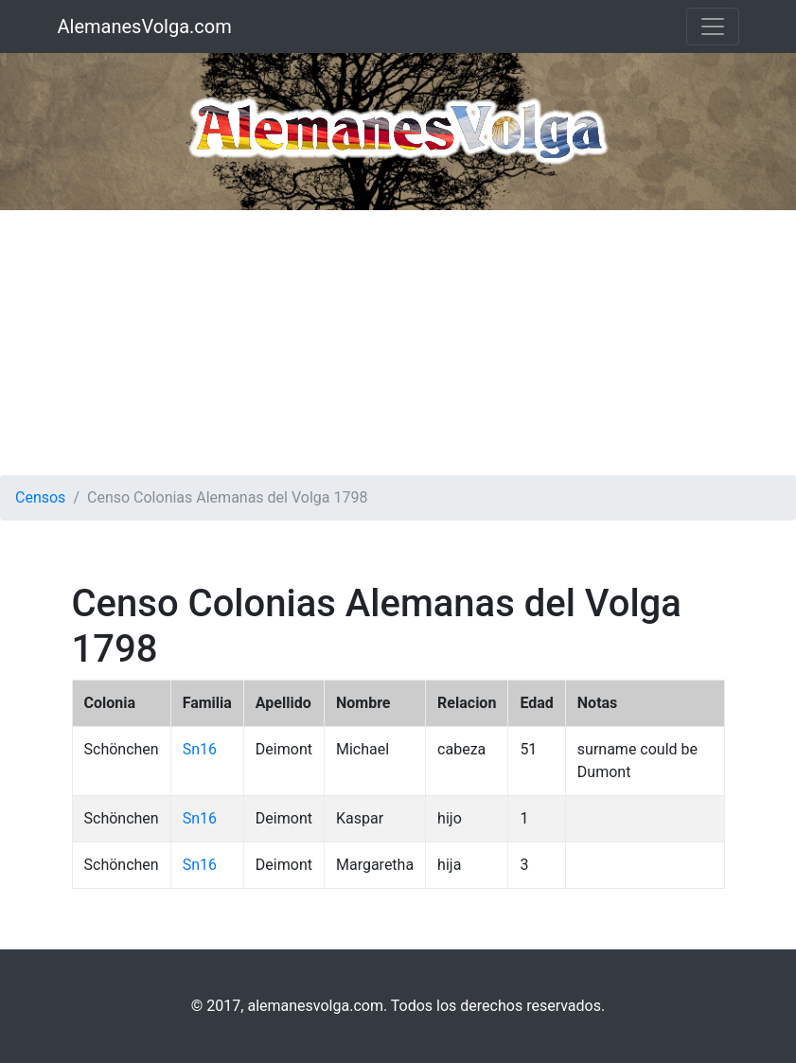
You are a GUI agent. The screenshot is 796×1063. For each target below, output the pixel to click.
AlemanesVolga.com (145, 26)
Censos (40, 497)
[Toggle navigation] (712, 26)
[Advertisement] (398, 342)
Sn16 (200, 749)
